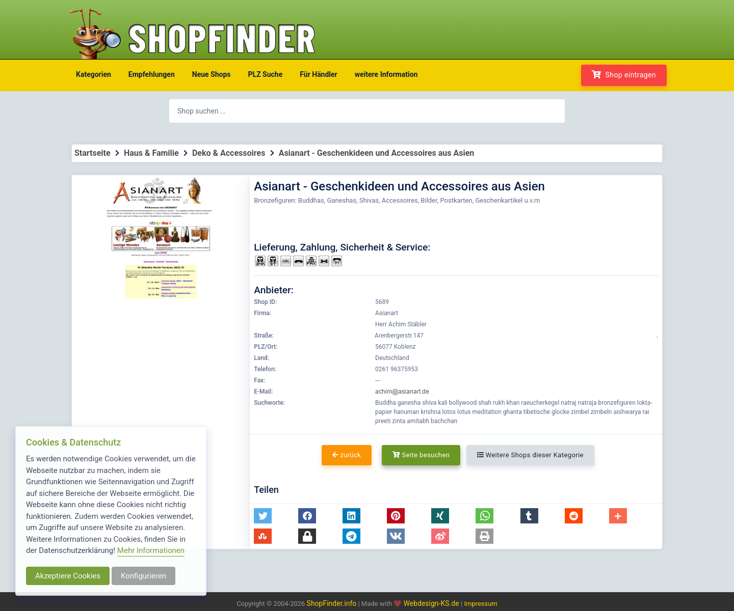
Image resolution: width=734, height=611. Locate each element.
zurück (346, 455)
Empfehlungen (151, 74)
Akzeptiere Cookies (67, 575)
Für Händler (318, 74)
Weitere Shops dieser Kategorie (530, 455)
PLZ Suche (265, 74)
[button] (263, 515)
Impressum (480, 603)
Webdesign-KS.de (432, 603)
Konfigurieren (143, 575)
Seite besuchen (421, 455)
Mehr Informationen (151, 550)
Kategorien (93, 74)
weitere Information (386, 74)
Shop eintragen (624, 74)
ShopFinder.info (332, 603)
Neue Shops (211, 74)
